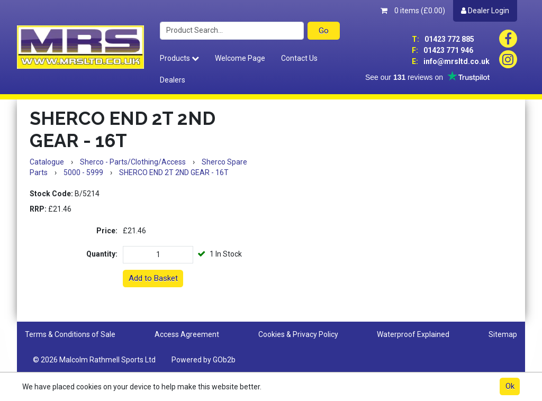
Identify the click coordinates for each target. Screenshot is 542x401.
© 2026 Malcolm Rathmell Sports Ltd (94, 360)
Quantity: (102, 254)
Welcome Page (240, 58)
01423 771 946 (442, 50)
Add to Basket (153, 278)
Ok (509, 386)
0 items (413, 10)
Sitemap (503, 334)
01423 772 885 (443, 39)
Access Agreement (187, 334)
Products (179, 58)
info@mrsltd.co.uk (451, 61)
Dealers (172, 80)
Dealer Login (485, 10)
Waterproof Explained (413, 334)
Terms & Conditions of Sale (70, 334)
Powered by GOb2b (203, 360)
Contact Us (299, 58)
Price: (107, 230)
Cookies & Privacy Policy (298, 334)
